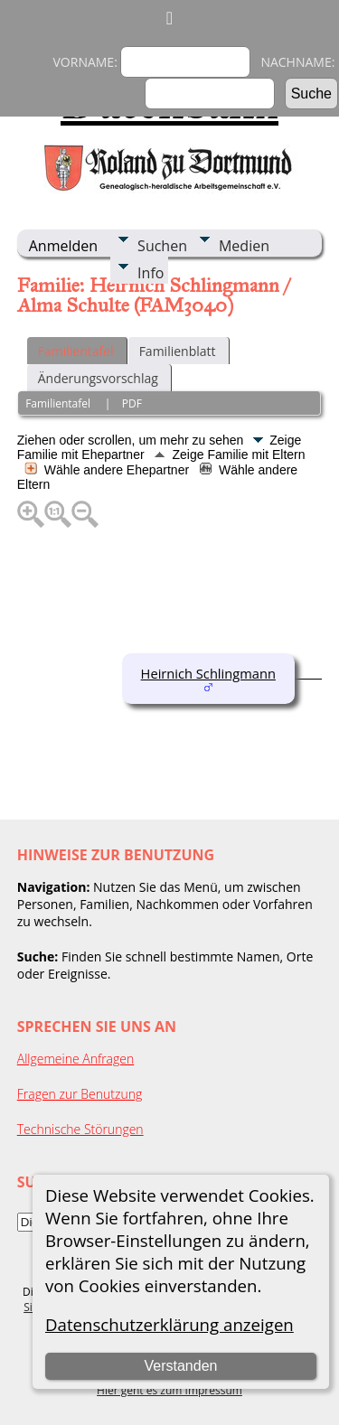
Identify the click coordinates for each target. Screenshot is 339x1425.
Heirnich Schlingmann (208, 673)
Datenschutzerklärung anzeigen (169, 1324)
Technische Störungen (80, 1129)
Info (150, 273)
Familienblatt (177, 351)
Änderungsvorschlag (98, 378)
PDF (132, 403)
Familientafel (76, 351)
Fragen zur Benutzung (80, 1093)
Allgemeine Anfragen (76, 1058)
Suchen (162, 246)
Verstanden (180, 1365)
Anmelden (63, 246)
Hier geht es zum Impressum (169, 1390)
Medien (244, 246)
